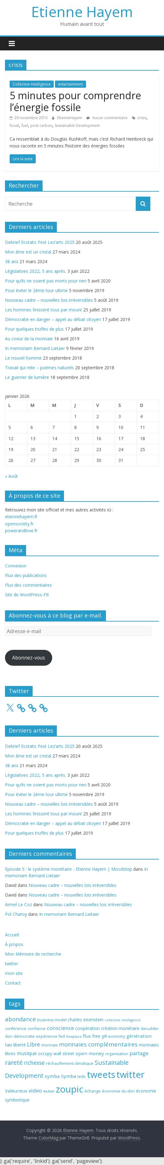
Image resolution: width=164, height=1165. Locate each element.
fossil (14, 125)
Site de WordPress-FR (27, 595)
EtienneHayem (70, 117)
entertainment (70, 84)
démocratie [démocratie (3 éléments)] (24, 1036)
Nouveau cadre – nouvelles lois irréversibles (49, 300)
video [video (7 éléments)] (35, 1090)
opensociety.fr (19, 524)
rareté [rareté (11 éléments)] (14, 1062)
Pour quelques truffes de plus (34, 329)
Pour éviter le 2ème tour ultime (36, 290)
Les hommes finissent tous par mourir (43, 310)
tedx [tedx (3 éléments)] (81, 1076)
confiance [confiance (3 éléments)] (37, 1028)
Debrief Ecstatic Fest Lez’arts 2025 (40, 242)
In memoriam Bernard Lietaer (35, 348)
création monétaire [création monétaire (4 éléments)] (120, 1028)
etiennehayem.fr (21, 517)
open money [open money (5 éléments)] (89, 1053)
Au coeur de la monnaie (29, 339)
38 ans (11, 261)
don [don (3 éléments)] (8, 1036)
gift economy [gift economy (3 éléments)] (113, 1036)
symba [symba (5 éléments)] (52, 1076)
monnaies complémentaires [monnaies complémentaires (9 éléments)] (98, 1044)
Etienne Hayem (82, 11)
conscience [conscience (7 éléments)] (60, 1028)
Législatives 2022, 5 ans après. (35, 271)
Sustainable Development (77, 125)
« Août (11, 476)
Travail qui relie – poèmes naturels (39, 367)
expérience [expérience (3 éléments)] (46, 1036)
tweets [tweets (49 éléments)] (101, 1074)
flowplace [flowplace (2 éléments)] (74, 1036)
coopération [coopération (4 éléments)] (87, 1028)
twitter (11, 964)
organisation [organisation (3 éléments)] (116, 1053)
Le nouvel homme (23, 358)
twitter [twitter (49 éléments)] (130, 1074)
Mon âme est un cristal (28, 252)
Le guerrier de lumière (27, 377)
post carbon (41, 125)
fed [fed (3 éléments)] (62, 1036)
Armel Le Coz (18, 904)
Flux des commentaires (28, 585)
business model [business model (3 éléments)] (51, 1020)
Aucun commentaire (107, 117)
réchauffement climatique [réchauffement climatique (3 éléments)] (69, 1063)
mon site (14, 973)
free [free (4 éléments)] (96, 1036)
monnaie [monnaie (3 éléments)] (49, 1045)
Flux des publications (26, 575)
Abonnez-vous (28, 657)
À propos (14, 944)
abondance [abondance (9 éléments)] (20, 1019)
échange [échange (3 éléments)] (92, 1091)
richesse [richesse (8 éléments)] (34, 1062)
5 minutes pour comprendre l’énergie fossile (75, 101)
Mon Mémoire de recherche (33, 954)
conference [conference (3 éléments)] (15, 1028)
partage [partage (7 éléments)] (139, 1053)
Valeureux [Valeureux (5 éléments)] (16, 1091)
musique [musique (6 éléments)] (27, 1053)
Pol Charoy (16, 914)
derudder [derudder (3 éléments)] (150, 1028)
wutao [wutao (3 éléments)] (49, 1091)
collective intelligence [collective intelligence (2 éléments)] (123, 1020)
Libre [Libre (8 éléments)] (33, 1044)
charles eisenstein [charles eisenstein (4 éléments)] (85, 1020)
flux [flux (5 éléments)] (87, 1036)
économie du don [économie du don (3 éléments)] (118, 1091)
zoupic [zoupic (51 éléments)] (69, 1089)
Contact (13, 983)
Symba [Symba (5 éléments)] (68, 1076)
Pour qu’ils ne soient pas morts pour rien (45, 281)
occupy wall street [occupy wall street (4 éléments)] (56, 1053)
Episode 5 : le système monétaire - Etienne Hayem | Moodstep (68, 869)
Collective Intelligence (32, 84)
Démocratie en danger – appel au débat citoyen (53, 319)
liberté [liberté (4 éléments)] (19, 1045)
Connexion (15, 566)
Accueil (12, 935)
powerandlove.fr (21, 531)
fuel (24, 125)
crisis (141, 117)
